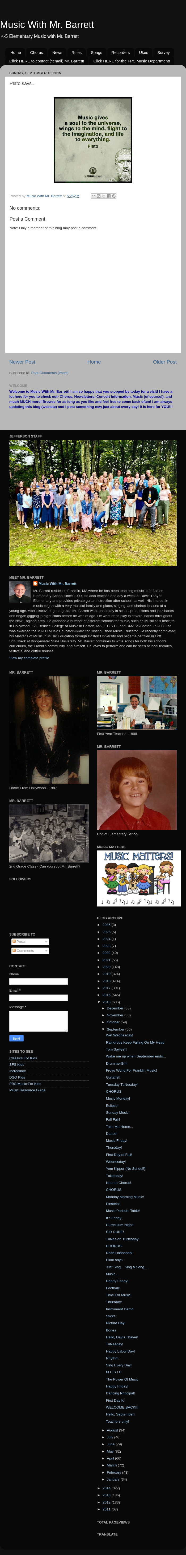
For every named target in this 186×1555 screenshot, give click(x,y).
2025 (107, 932)
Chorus (36, 52)
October (114, 1022)
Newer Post (22, 362)
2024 (107, 939)
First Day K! (115, 1400)
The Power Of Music (122, 1379)
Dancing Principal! (120, 1393)
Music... (112, 1274)
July (110, 1437)
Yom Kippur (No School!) (125, 1169)
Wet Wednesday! (119, 1035)
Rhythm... (113, 1358)
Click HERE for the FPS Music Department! (131, 61)
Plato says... (116, 1260)
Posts (19, 942)
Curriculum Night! (120, 1225)
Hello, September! (120, 1414)
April (111, 1458)
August (113, 1430)
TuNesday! (114, 1176)
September (116, 1029)
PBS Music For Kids (25, 1084)
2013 (107, 1495)
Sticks (111, 1316)
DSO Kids (17, 1077)
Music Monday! (118, 1098)
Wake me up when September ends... (136, 1056)
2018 (107, 981)
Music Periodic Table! (123, 1211)
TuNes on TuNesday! (123, 1239)
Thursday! (114, 1148)
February (114, 1472)
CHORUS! (114, 1246)
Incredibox (17, 1071)
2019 (107, 974)
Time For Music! (119, 1295)
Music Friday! (116, 1141)
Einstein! (113, 1204)
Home (15, 52)
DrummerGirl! (117, 1063)
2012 (107, 1502)
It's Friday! (114, 1218)
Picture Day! (116, 1323)
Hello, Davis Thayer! (122, 1337)
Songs (96, 52)
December (115, 1008)
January (114, 1479)
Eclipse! (112, 1106)
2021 (107, 960)
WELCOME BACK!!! (122, 1407)
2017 (107, 988)
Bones (111, 1330)
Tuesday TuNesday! (122, 1085)
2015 (107, 1002)
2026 (107, 925)
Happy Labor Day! (120, 1351)
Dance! (111, 1134)
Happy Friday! (117, 1281)
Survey (163, 52)
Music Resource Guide (27, 1090)
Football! (113, 1288)
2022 (107, 953)
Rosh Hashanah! (119, 1253)
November (115, 1015)
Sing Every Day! (119, 1365)
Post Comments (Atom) (50, 373)
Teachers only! (117, 1421)
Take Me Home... (119, 1127)
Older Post (165, 362)
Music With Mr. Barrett (47, 24)
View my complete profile (29, 658)
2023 (107, 946)
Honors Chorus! (118, 1183)
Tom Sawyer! (116, 1049)
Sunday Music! (118, 1113)
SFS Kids (16, 1065)
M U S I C (114, 1372)
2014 (107, 1488)
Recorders (120, 52)
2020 (107, 967)
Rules (76, 52)
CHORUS (114, 1091)
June (111, 1444)
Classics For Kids (23, 1058)
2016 (107, 995)
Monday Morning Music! (125, 1197)
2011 (107, 1509)
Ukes (143, 52)
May (111, 1451)
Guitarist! (113, 1077)
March (112, 1465)
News (57, 52)
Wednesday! (116, 1162)
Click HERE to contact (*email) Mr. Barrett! (46, 61)
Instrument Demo (120, 1309)
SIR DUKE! (115, 1232)
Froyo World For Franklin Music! (131, 1070)
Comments (23, 951)
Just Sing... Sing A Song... (126, 1267)
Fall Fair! (113, 1119)
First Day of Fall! (119, 1155)
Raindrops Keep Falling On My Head (135, 1042)
